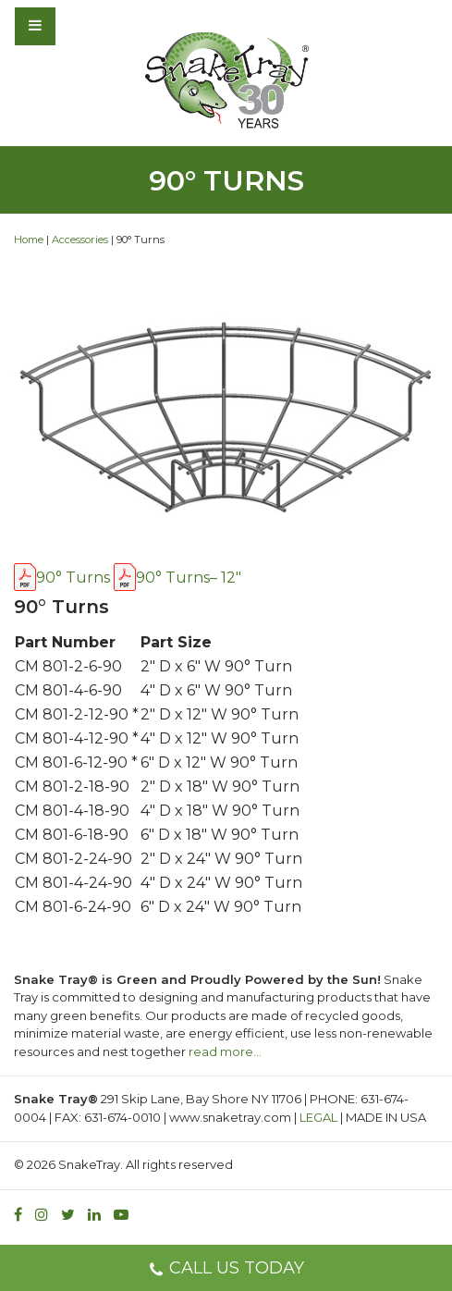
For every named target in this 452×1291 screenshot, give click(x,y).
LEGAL (318, 1117)
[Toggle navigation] (85, 25)
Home (28, 239)
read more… (225, 1051)
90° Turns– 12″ (188, 577)
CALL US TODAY (226, 1270)
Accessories (80, 239)
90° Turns (73, 577)
